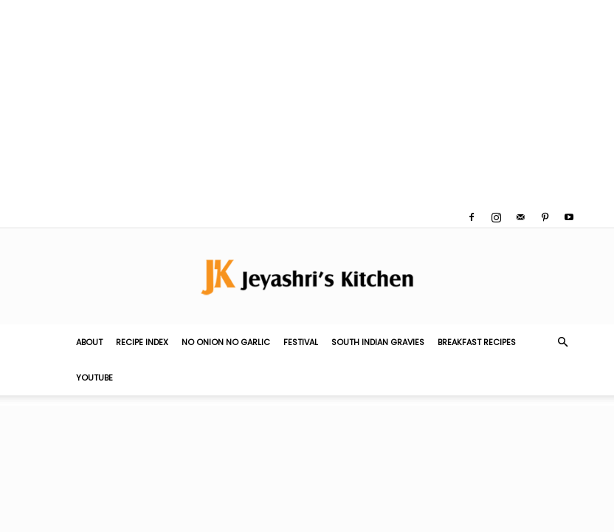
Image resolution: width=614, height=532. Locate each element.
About (89, 342)
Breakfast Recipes (477, 342)
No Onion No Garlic (226, 342)
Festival (300, 342)
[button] (562, 342)
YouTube (94, 377)
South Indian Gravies (377, 342)
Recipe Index (142, 342)
